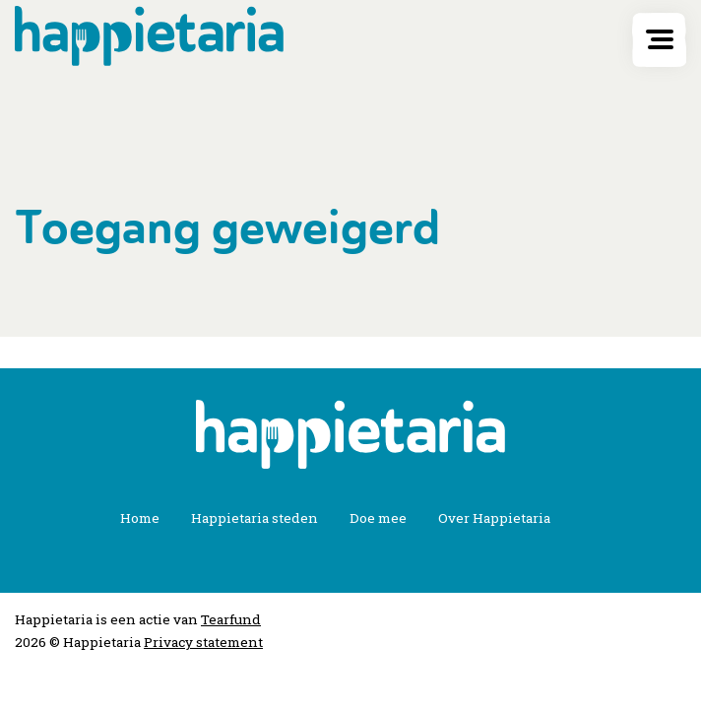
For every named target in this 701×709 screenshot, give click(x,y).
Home (139, 518)
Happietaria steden (254, 518)
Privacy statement (203, 642)
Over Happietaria (494, 518)
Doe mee (378, 518)
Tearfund (231, 619)
